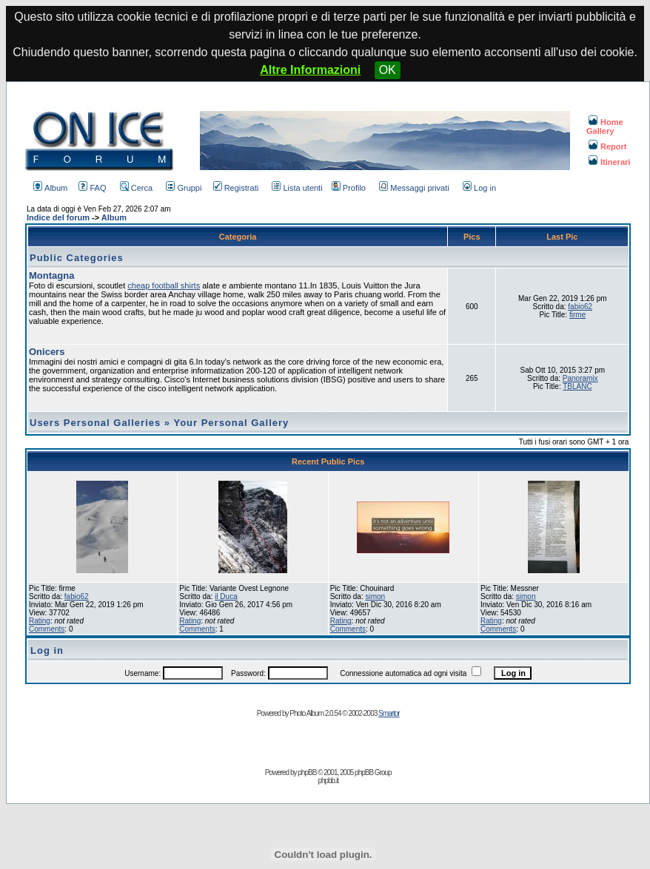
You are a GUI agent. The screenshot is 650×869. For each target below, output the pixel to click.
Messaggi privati (414, 187)
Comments (46, 629)
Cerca (136, 187)
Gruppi (183, 187)
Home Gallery (604, 126)
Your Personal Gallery (231, 422)
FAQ (92, 187)
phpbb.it (328, 781)
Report (607, 146)
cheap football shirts (163, 285)
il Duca (226, 596)
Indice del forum (58, 217)
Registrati (235, 187)
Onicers (46, 351)
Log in (479, 187)
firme (577, 315)
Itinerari (609, 162)
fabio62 (580, 306)
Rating (39, 621)
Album (50, 187)
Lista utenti (297, 187)
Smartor (389, 713)
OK (387, 70)
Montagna (51, 275)
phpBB (307, 772)
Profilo (349, 187)
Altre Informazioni (310, 70)
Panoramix (580, 378)
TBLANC (577, 386)
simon (375, 596)
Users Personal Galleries (95, 422)
